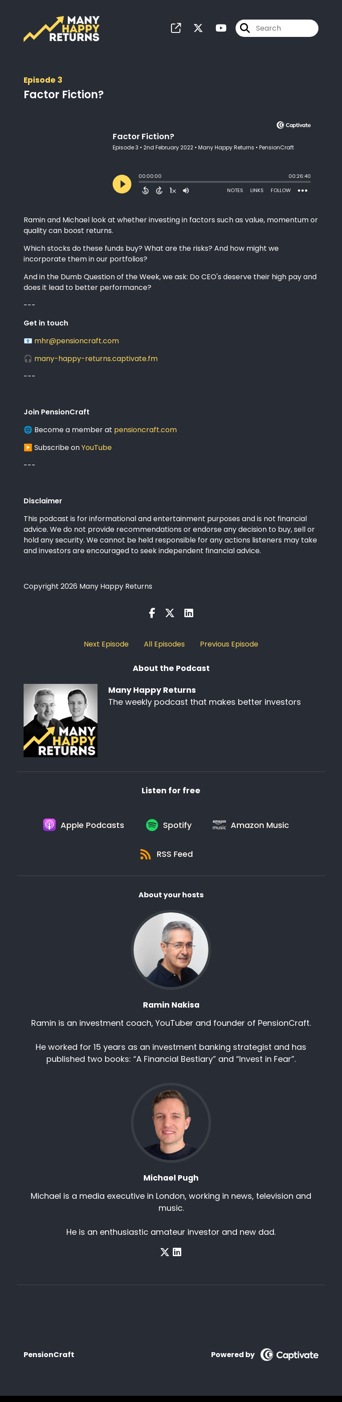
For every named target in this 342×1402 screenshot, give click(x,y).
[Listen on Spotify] (169, 827)
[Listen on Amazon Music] (253, 828)
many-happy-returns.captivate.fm (96, 359)
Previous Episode (229, 645)
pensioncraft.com (145, 431)
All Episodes (164, 645)
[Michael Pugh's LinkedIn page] (177, 1258)
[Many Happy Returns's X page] (193, 29)
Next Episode (106, 645)
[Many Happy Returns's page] (176, 29)
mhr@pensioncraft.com (76, 342)
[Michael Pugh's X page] (166, 1258)
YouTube (96, 448)
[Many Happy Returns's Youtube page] (216, 29)
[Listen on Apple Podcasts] (82, 828)
